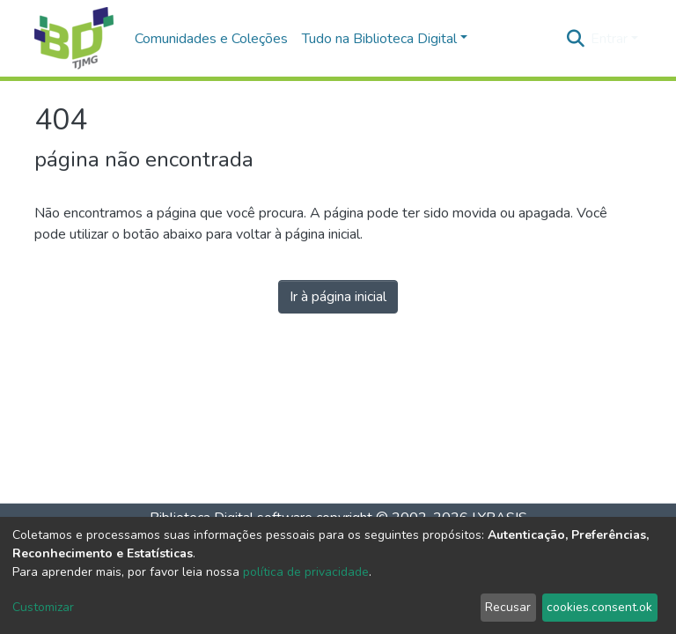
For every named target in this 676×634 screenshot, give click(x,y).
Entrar (609, 38)
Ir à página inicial (338, 296)
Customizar (43, 607)
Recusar (508, 607)
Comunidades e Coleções (211, 38)
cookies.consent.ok (599, 607)
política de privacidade (306, 572)
